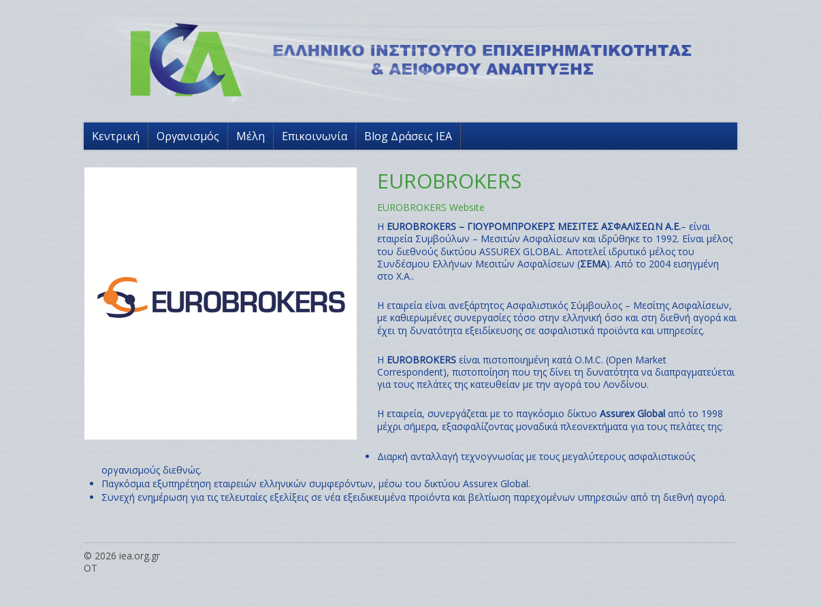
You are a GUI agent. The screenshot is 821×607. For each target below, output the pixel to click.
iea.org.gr (139, 555)
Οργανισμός (188, 136)
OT (90, 567)
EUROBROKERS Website (431, 207)
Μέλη (250, 136)
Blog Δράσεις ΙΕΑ (408, 136)
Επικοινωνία (314, 136)
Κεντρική (116, 136)
